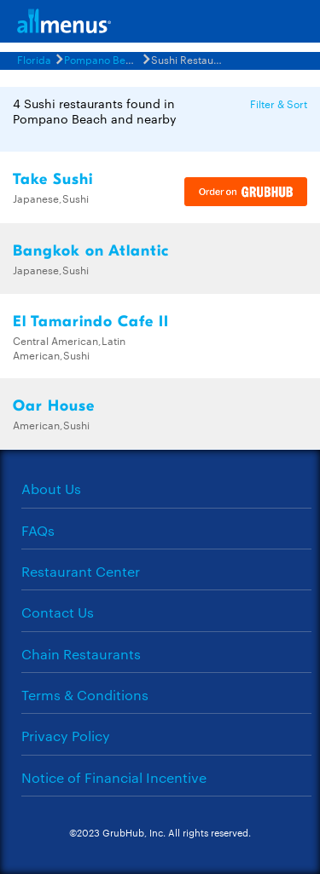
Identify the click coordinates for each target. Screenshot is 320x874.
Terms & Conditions (84, 695)
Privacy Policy (65, 736)
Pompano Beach (103, 58)
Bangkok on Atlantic (91, 251)
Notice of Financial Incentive (114, 777)
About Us (51, 488)
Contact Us (57, 612)
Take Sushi (53, 179)
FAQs (38, 530)
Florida (34, 58)
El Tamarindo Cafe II (91, 322)
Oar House (54, 406)
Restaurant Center (80, 571)
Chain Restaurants (81, 654)
